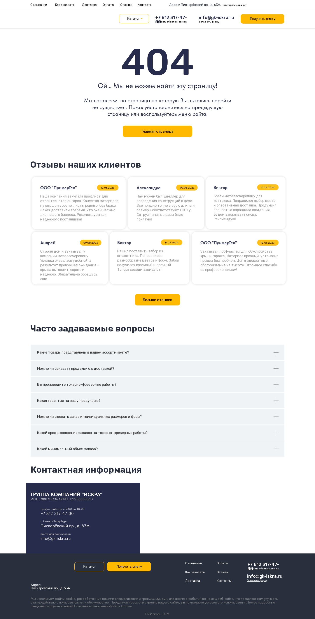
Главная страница (157, 131)
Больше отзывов (157, 300)
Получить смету (262, 19)
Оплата (108, 5)
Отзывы (126, 5)
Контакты (145, 5)
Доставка (89, 5)
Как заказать (65, 5)
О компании (38, 5)
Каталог (133, 19)
